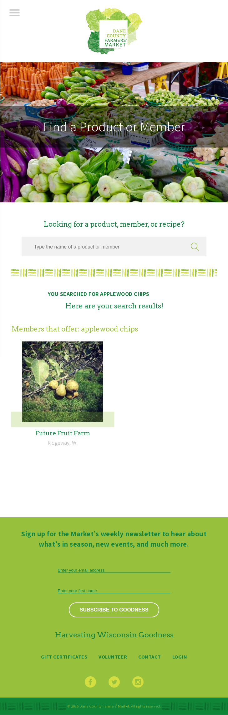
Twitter (114, 682)
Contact (149, 656)
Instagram (138, 682)
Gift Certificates (64, 656)
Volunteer (113, 656)
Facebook (90, 682)
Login (179, 656)
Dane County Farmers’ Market (114, 31)
